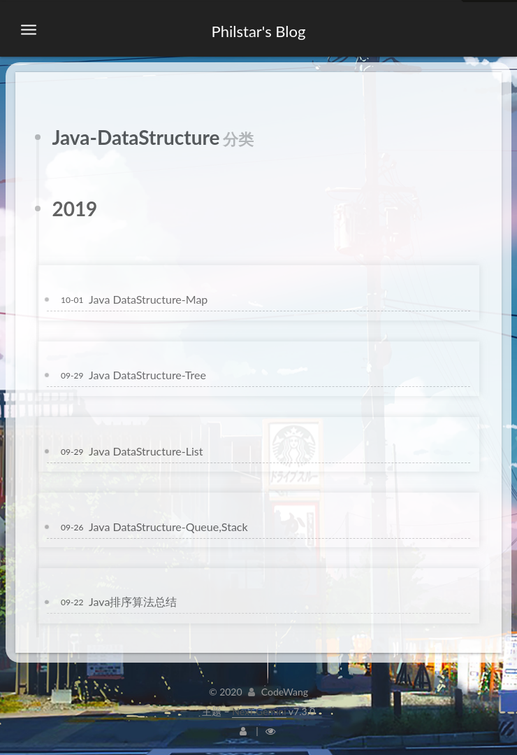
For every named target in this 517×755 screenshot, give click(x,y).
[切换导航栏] (28, 30)
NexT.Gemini (259, 711)
